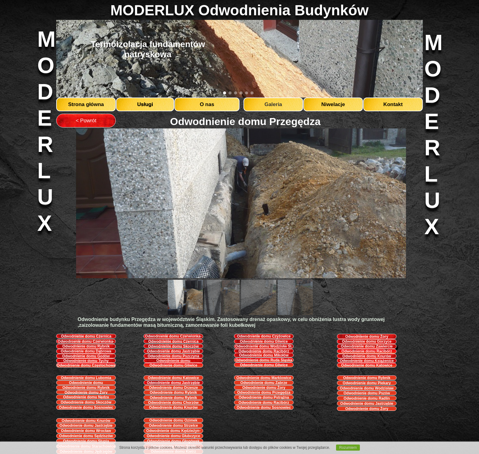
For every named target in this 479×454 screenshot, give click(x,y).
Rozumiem (348, 447)
